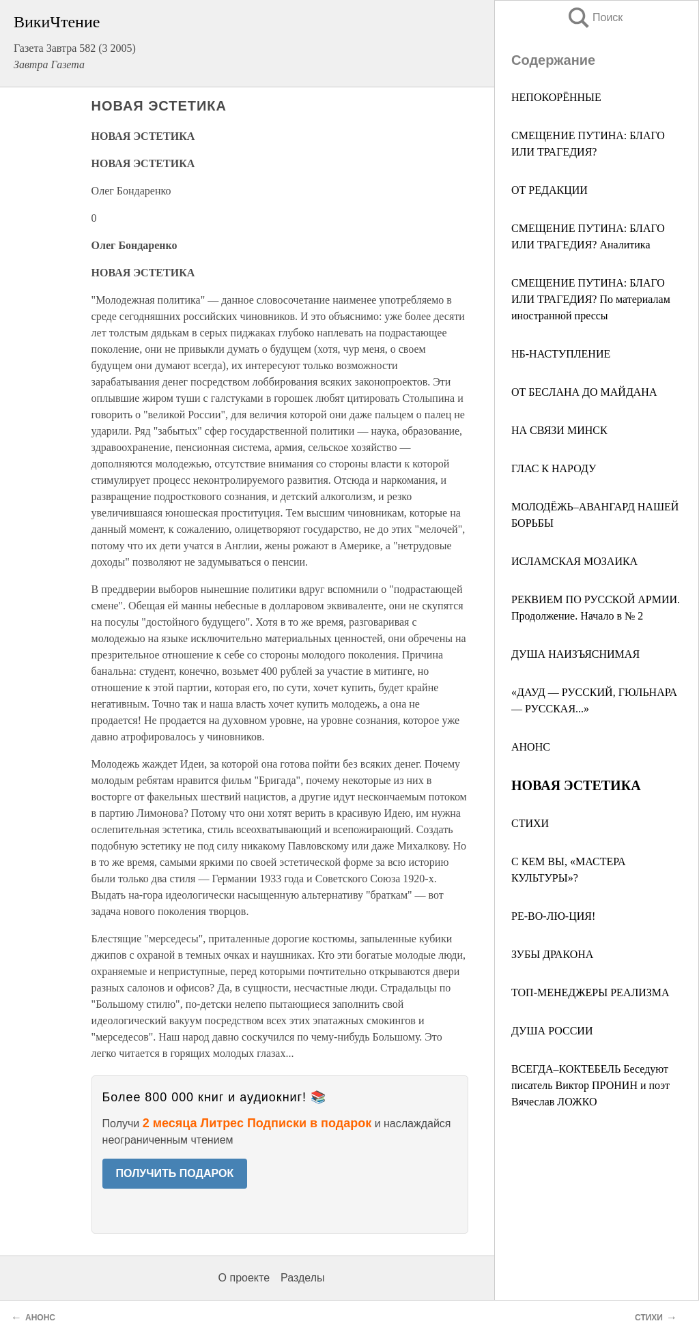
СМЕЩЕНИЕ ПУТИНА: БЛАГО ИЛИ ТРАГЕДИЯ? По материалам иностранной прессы (590, 299)
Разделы (302, 1278)
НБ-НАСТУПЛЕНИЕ (560, 354)
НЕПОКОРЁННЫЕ (556, 97)
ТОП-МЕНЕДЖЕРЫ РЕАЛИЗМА (590, 992)
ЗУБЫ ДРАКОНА (552, 954)
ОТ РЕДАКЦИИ (549, 190)
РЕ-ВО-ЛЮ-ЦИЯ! (553, 916)
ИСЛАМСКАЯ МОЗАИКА (574, 561)
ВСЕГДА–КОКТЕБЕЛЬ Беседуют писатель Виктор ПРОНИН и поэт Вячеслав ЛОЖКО (590, 1085)
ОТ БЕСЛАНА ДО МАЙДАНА (584, 392)
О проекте (244, 1278)
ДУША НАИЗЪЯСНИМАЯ (575, 654)
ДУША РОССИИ (552, 1030)
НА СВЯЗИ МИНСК (559, 430)
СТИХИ (530, 823)
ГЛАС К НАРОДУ (553, 468)
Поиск (595, 17)
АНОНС (530, 747)
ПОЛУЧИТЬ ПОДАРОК (175, 1173)
